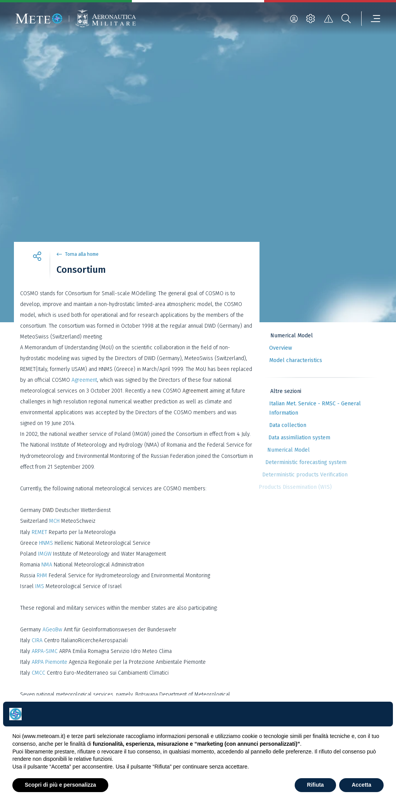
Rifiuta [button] (315, 785)
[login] (294, 18)
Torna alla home (82, 254)
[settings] (310, 18)
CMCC (38, 673)
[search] (346, 18)
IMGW (43, 554)
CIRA (37, 640)
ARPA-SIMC (45, 651)
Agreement (84, 380)
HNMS (46, 543)
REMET (40, 532)
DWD (48, 510)
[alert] (328, 18)
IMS (40, 586)
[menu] (371, 18)
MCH (54, 521)
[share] (37, 257)
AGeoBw (52, 629)
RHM (42, 575)
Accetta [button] (361, 785)
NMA (46, 564)
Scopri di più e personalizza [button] (60, 785)
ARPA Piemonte (49, 662)
